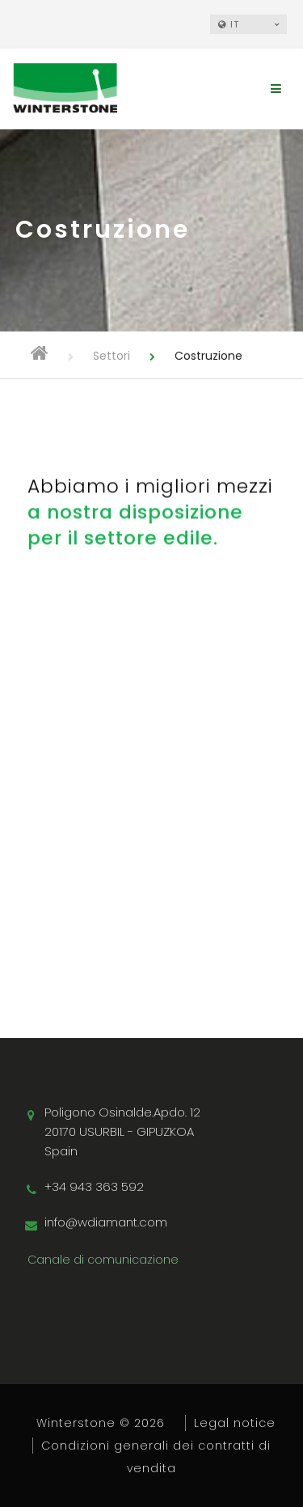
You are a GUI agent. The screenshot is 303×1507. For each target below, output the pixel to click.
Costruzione (208, 356)
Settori (111, 356)
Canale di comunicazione (103, 1260)
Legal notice (235, 1423)
